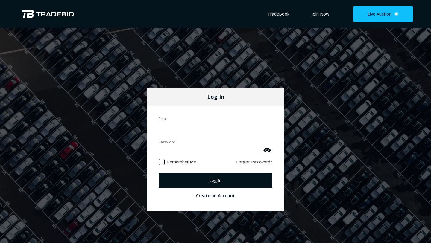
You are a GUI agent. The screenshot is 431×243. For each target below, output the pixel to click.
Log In (215, 166)
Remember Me (181, 148)
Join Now (320, 14)
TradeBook (278, 14)
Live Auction (383, 14)
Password (167, 128)
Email (163, 105)
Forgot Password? (254, 148)
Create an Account (215, 182)
